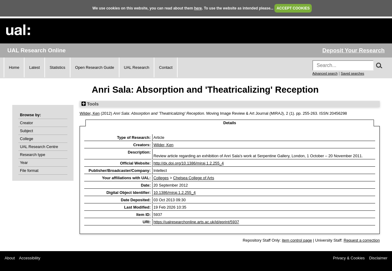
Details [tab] (229, 123)
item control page (297, 240)
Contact (165, 67)
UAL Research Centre (39, 146)
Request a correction (362, 240)
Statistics (57, 67)
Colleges (161, 178)
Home (14, 67)
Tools (90, 104)
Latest (34, 67)
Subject (26, 130)
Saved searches (352, 73)
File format (29, 170)
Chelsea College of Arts (193, 178)
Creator (26, 123)
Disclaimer (378, 258)
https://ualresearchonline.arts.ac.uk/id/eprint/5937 (196, 222)
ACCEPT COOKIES (293, 8)
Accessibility (29, 258)
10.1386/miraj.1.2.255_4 (174, 192)
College (26, 138)
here (198, 8)
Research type (32, 154)
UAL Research (136, 67)
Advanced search (324, 73)
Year (24, 162)
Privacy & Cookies (349, 258)
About (10, 258)
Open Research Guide (94, 67)
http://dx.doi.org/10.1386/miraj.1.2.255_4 (188, 163)
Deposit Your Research (353, 50)
